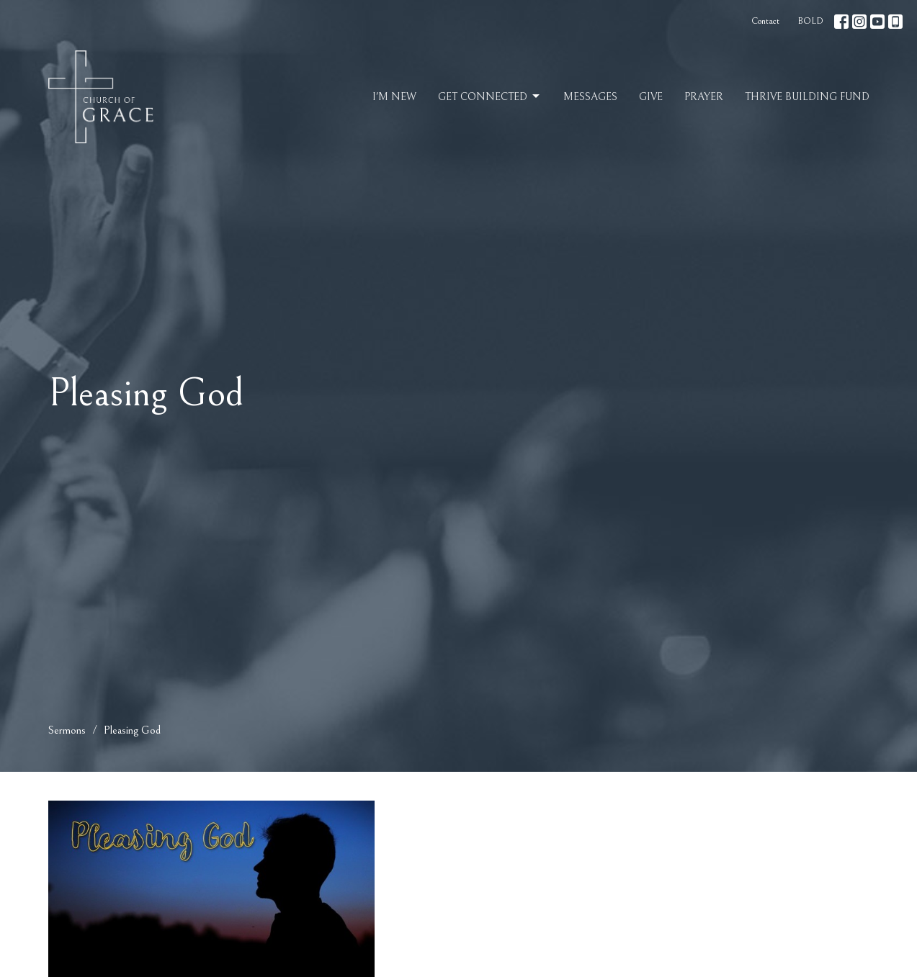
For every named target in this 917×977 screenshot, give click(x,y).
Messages (590, 97)
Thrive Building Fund (807, 97)
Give (651, 97)
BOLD (810, 21)
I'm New (394, 97)
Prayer (703, 97)
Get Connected (490, 96)
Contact (765, 21)
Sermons (67, 730)
